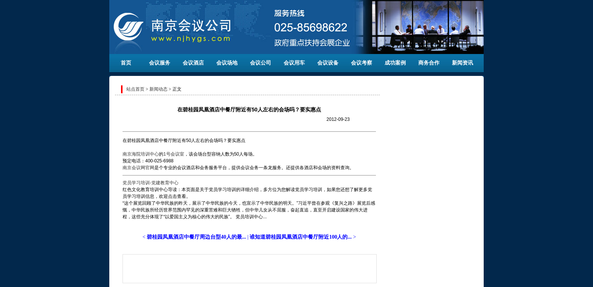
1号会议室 (173, 154)
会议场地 (227, 63)
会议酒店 (193, 63)
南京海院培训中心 (141, 154)
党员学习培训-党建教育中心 (151, 182)
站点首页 (135, 89)
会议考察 (361, 63)
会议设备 (327, 63)
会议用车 (294, 63)
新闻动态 (158, 89)
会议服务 (159, 63)
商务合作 (428, 63)
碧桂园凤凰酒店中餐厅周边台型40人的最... (196, 237)
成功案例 (395, 63)
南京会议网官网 (138, 167)
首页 (126, 63)
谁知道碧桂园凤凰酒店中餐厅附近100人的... (301, 237)
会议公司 (260, 63)
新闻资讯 (462, 63)
